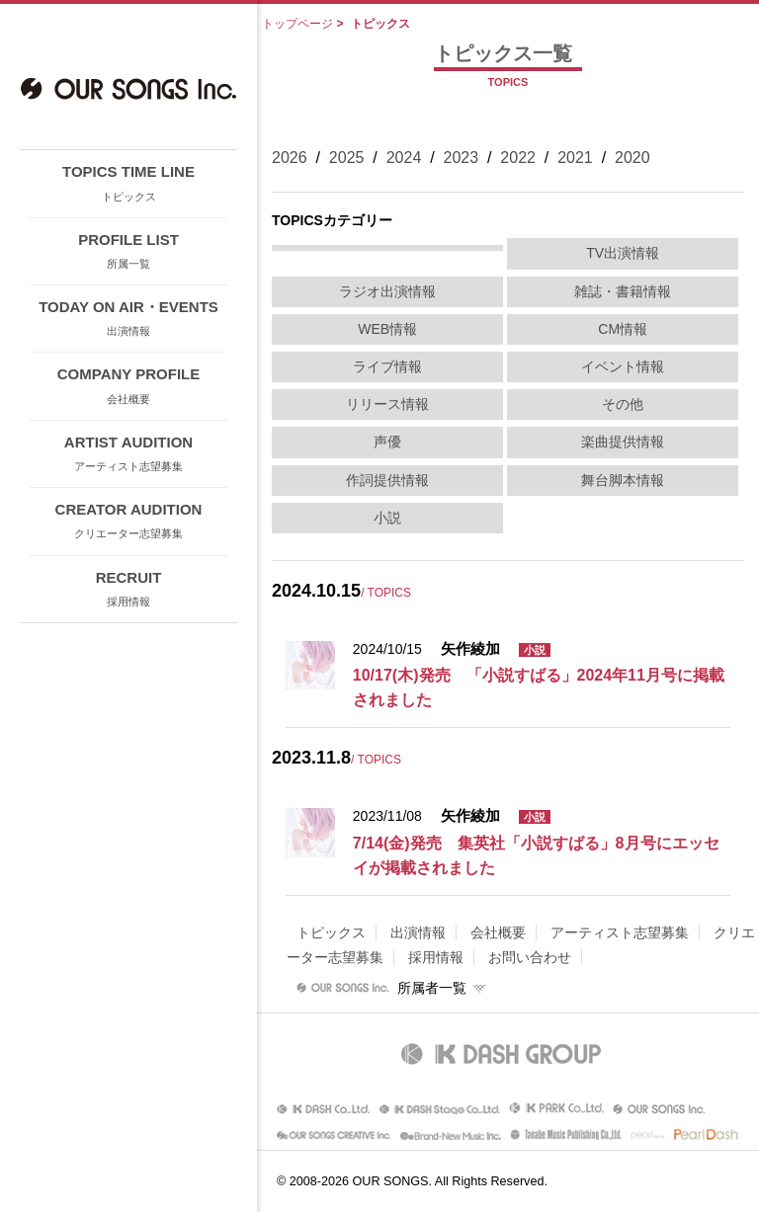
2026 (289, 157)
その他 (622, 404)
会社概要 (498, 932)
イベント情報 (622, 366)
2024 (404, 157)
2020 (632, 157)
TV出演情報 (622, 253)
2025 (347, 157)
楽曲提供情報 (622, 441)
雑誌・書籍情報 (622, 291)
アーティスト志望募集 (619, 932)
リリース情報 (387, 404)
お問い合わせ (529, 957)
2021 (575, 157)
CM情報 (622, 329)
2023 (461, 157)
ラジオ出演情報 (387, 291)
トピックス (331, 932)
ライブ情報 (387, 366)
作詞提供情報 (387, 480)
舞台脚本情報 (622, 480)
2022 (518, 157)
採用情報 (436, 957)
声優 (387, 441)
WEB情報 (387, 329)
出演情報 (418, 932)
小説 (387, 517)
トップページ (297, 24)
